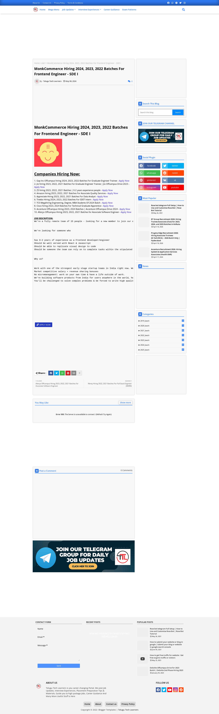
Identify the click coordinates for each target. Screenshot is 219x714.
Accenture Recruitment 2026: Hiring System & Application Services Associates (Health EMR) (166, 252)
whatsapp (151, 173)
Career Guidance (112, 9)
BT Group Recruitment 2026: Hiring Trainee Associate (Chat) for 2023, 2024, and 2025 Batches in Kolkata (166, 221)
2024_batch (162, 345)
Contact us (47, 3)
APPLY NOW (45, 324)
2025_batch (162, 349)
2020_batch (162, 325)
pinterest (151, 180)
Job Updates (68, 9)
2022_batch (162, 335)
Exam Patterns (129, 9)
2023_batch (162, 340)
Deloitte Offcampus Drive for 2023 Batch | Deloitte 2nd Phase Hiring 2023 (166, 668)
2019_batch (162, 321)
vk (175, 180)
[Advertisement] (109, 35)
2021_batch (162, 330)
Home (42, 9)
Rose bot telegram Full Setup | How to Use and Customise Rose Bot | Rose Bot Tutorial (167, 208)
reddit (175, 173)
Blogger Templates (107, 709)
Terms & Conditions (75, 3)
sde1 (43, 63)
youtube (175, 187)
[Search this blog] (155, 112)
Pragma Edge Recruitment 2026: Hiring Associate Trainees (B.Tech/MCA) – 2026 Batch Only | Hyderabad (165, 237)
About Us (36, 3)
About (98, 704)
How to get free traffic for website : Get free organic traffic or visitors (166, 656)
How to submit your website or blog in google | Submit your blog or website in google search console (166, 644)
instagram (151, 187)
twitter (175, 165)
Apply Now (124, 180)
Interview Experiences (88, 9)
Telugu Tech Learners (128, 709)
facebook (151, 165)
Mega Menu (53, 9)
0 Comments (126, 470)
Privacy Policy (59, 3)
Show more (125, 402)
